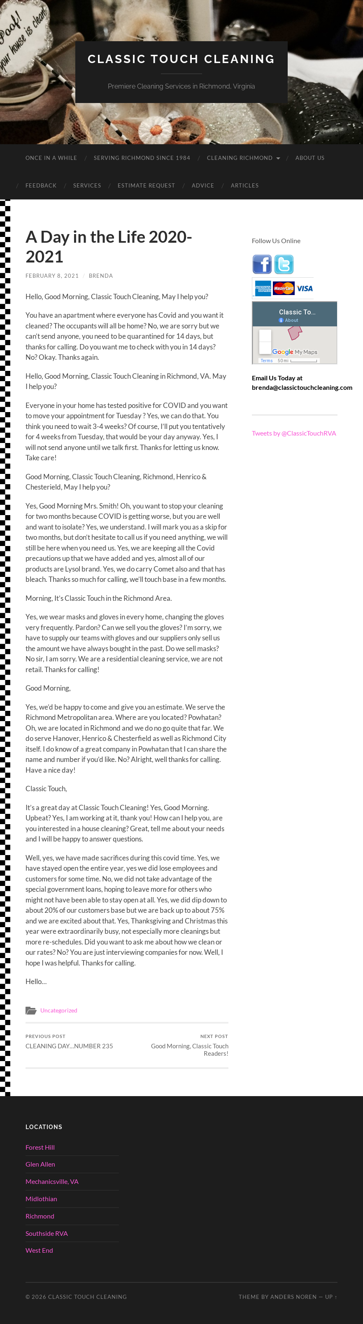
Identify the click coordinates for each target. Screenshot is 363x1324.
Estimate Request (146, 185)
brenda (101, 275)
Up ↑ (331, 1297)
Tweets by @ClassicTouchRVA (294, 433)
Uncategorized (58, 1010)
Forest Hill (40, 1147)
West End (39, 1250)
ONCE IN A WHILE (51, 158)
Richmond (40, 1216)
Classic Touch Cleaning (181, 59)
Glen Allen (40, 1164)
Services (87, 185)
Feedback (41, 185)
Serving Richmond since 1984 (142, 158)
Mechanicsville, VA (52, 1181)
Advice (203, 185)
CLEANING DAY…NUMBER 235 (69, 1041)
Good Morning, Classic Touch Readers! (178, 1045)
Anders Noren (293, 1297)
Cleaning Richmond (240, 158)
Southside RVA (47, 1233)
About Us (310, 158)
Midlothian (41, 1198)
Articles (245, 185)
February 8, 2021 (52, 275)
